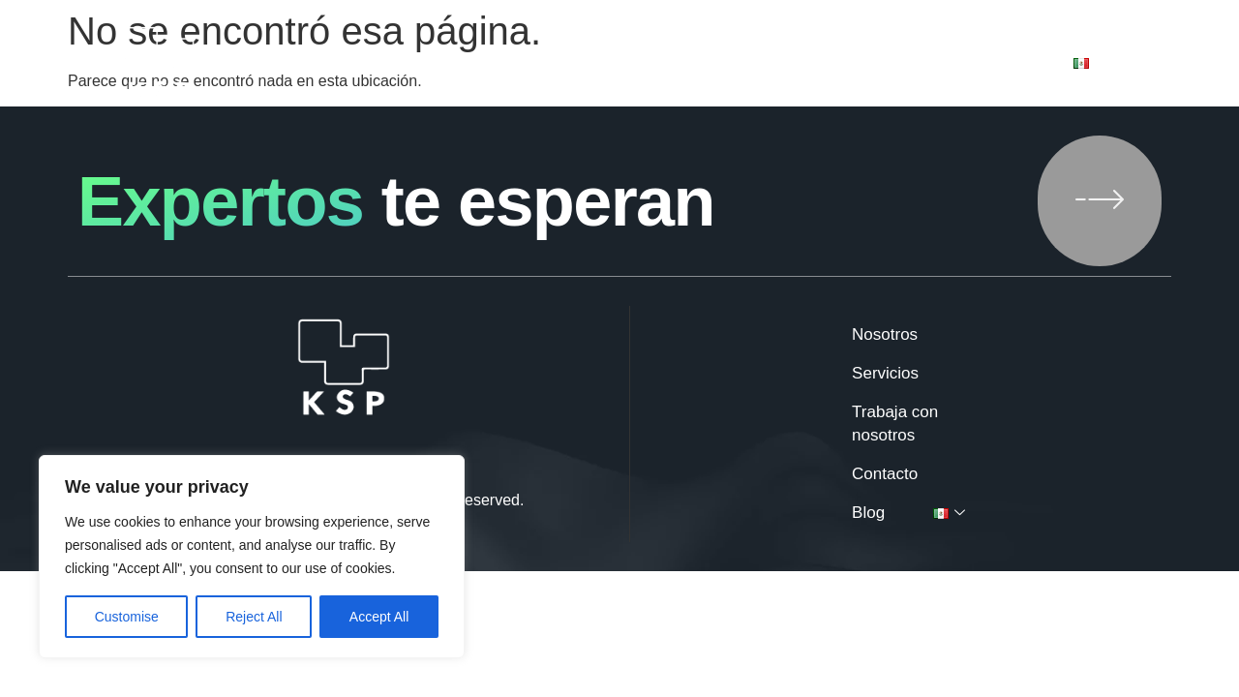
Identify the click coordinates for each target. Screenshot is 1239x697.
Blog (1007, 64)
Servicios (576, 64)
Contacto (907, 64)
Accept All (378, 616)
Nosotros (458, 64)
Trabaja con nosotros (741, 64)
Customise (127, 616)
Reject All (254, 616)
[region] (252, 556)
